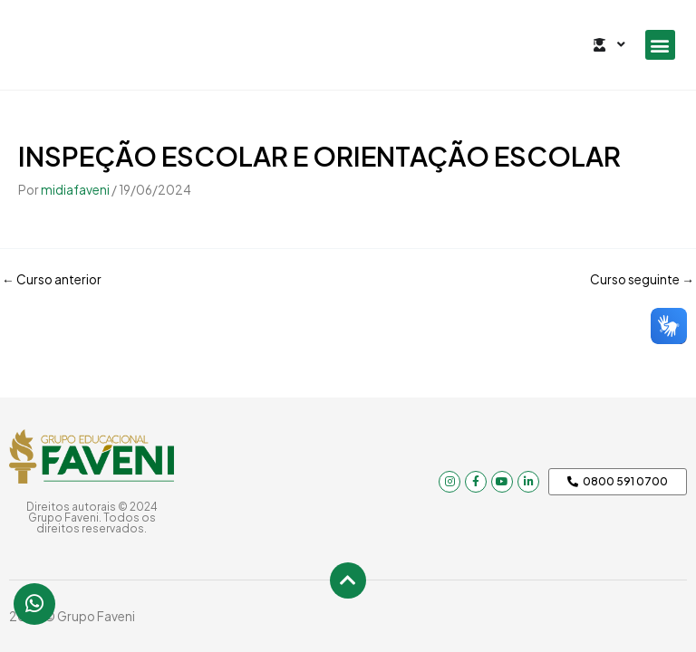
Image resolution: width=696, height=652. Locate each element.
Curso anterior (52, 279)
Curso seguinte (642, 279)
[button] (660, 45)
